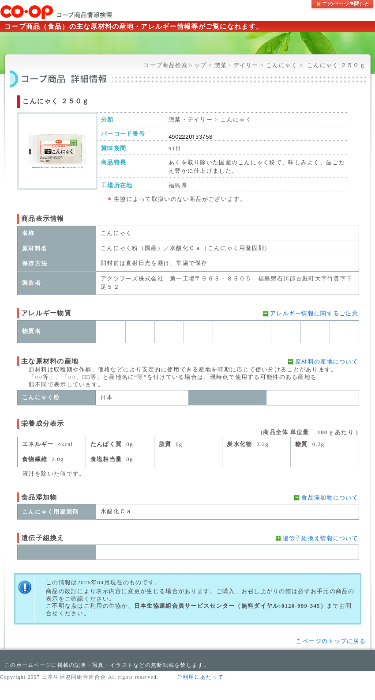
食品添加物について (329, 498)
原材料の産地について (326, 362)
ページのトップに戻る (334, 641)
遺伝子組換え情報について (320, 538)
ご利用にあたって (200, 677)
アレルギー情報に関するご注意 (314, 313)
